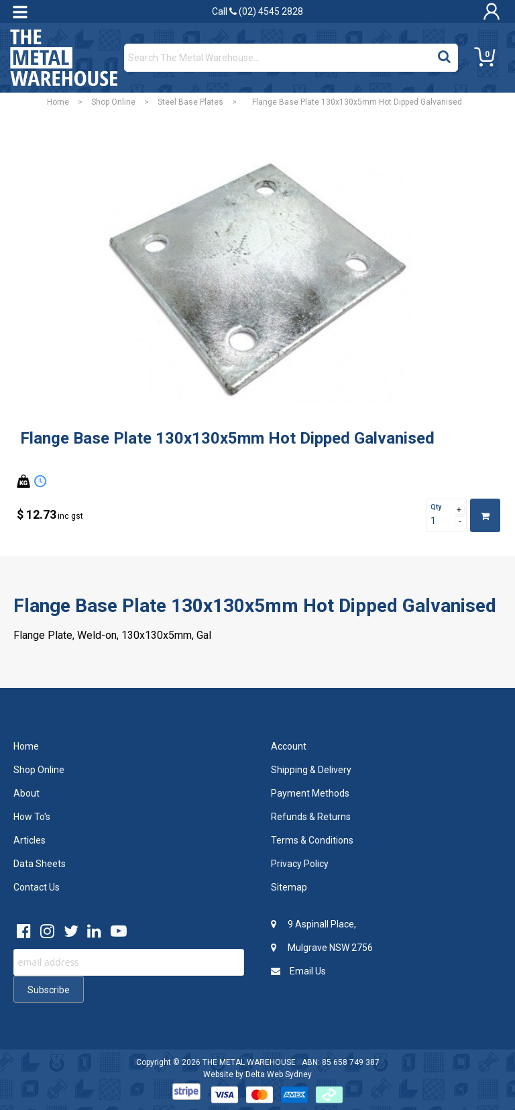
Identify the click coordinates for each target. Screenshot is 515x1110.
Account (288, 746)
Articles (29, 840)
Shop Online (113, 102)
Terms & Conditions (312, 840)
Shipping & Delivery (311, 769)
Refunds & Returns (311, 816)
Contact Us (36, 887)
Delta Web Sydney (278, 1074)
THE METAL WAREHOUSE (249, 1062)
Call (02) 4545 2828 (257, 11)
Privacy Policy (300, 863)
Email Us (298, 971)
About (26, 793)
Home (58, 102)
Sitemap (289, 887)
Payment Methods (310, 793)
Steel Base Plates (190, 102)
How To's (31, 816)
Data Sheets (39, 863)
